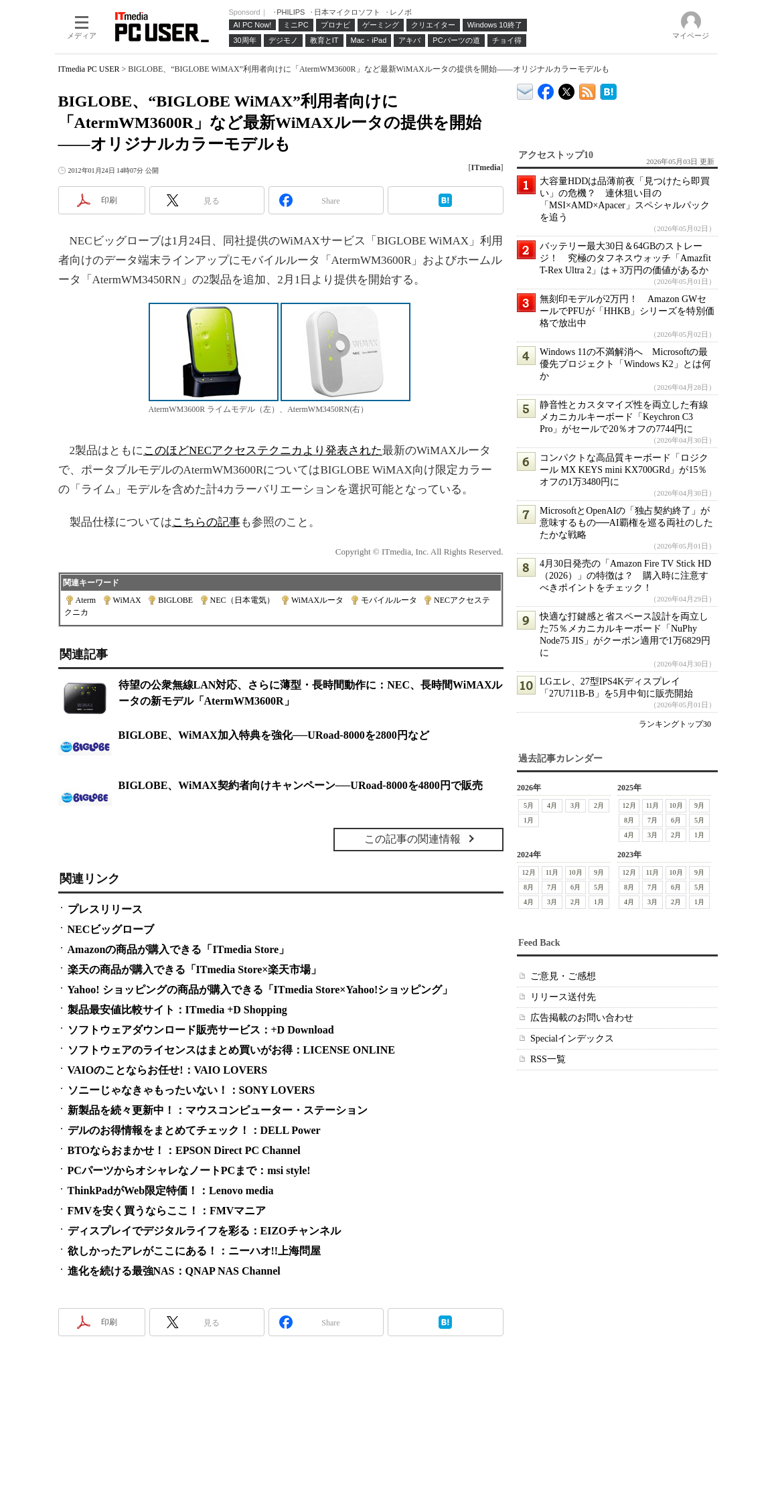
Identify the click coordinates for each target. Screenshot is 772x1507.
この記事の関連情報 (412, 839)
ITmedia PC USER (89, 69)
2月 (599, 805)
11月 (652, 805)
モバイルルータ (389, 600)
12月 (628, 805)
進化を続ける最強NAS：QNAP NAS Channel (174, 1271)
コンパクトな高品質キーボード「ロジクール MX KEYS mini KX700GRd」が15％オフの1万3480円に (624, 470)
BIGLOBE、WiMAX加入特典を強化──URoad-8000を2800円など (274, 735)
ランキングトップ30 (675, 724)
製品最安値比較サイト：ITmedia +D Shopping (177, 1009)
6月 (676, 820)
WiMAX (127, 600)
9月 (699, 805)
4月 (552, 805)
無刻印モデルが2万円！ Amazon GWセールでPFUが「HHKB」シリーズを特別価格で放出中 (627, 311)
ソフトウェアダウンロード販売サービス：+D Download (201, 1029)
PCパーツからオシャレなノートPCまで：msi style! (189, 1170)
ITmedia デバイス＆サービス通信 (525, 89)
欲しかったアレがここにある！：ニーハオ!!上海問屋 (194, 1251)
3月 (575, 805)
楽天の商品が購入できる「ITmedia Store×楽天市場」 (195, 969)
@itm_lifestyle (566, 89)
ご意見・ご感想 (563, 976)
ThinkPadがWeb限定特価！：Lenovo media (171, 1190)
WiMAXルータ (317, 600)
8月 (629, 820)
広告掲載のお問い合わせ (581, 1018)
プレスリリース (105, 909)
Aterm (86, 600)
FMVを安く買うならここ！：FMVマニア (167, 1210)
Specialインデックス (572, 1038)
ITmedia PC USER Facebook (546, 89)
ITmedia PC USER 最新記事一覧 (587, 89)
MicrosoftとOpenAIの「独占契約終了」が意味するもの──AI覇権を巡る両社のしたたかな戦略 (626, 523)
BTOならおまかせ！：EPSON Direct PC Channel (184, 1150)
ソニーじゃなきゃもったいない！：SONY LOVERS (191, 1090)
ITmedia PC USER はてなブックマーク (608, 89)
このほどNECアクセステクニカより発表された (262, 450)
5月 (529, 805)
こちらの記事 (206, 522)
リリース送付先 (563, 997)
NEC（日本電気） (242, 600)
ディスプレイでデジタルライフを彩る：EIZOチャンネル (204, 1230)
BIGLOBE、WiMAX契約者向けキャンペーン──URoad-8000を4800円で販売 (301, 785)
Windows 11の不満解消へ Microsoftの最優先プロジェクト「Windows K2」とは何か (625, 364)
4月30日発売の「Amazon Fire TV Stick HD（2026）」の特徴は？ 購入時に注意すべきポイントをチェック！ (625, 576)
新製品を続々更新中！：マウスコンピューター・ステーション (218, 1110)
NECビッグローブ (111, 929)
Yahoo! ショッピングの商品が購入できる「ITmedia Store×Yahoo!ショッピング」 (260, 989)
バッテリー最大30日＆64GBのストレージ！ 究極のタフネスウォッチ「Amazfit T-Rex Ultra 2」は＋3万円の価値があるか (625, 258)
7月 (652, 820)
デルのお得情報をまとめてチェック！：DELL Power (194, 1130)
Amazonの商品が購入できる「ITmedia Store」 (179, 949)
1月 (529, 820)
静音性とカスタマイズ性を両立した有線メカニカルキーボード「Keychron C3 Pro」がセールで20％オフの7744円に (624, 417)
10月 (675, 805)
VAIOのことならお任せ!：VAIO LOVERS (168, 1070)
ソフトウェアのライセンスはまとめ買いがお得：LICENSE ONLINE (231, 1050)
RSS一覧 (548, 1059)
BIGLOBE (175, 600)
